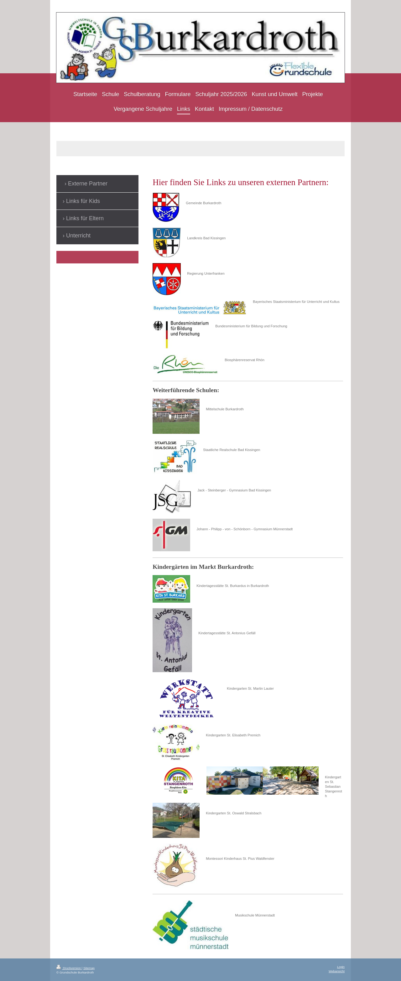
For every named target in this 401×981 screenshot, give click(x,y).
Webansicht (337, 971)
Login (341, 966)
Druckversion (69, 968)
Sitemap (89, 968)
